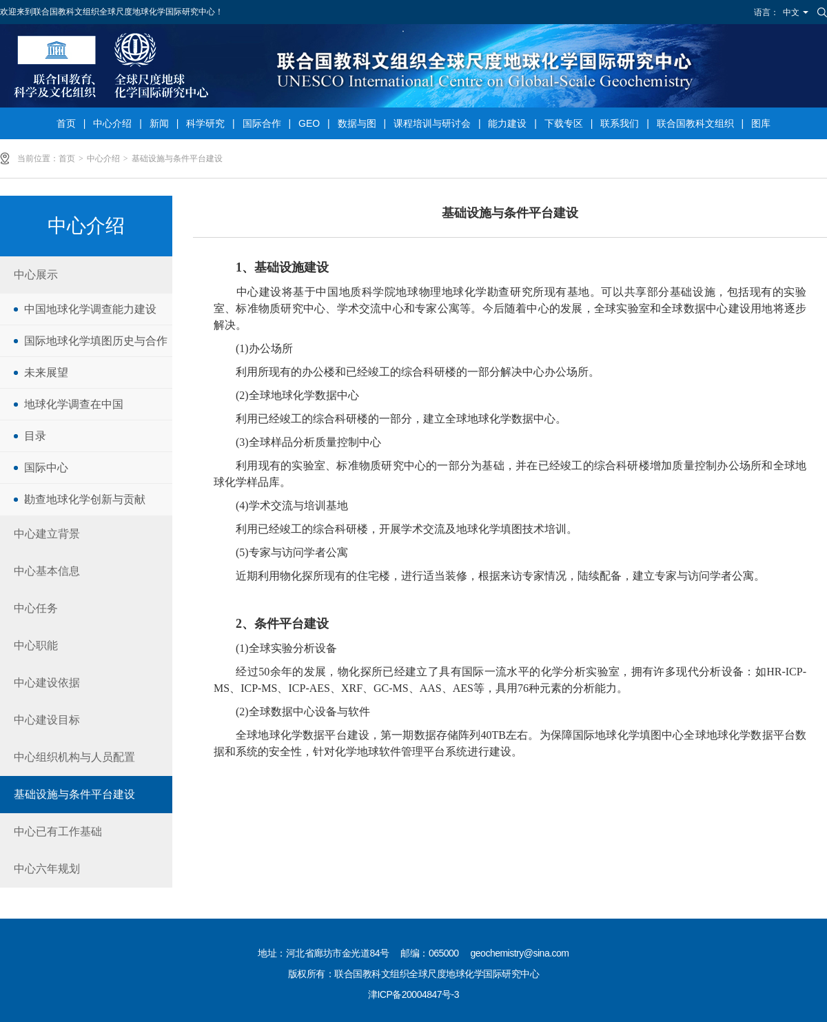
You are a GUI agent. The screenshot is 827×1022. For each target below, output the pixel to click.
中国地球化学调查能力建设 (90, 309)
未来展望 (46, 372)
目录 (35, 436)
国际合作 (262, 123)
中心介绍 (112, 123)
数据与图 (357, 123)
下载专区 (563, 123)
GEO (309, 123)
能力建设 (507, 123)
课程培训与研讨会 (432, 123)
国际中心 (46, 467)
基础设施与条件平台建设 (177, 158)
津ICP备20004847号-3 (413, 994)
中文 (791, 12)
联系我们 (619, 123)
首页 (66, 123)
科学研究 (205, 123)
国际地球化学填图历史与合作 (95, 341)
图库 (760, 123)
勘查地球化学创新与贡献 (84, 499)
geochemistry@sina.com (520, 953)
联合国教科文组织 (695, 123)
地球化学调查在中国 (73, 404)
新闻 (159, 123)
